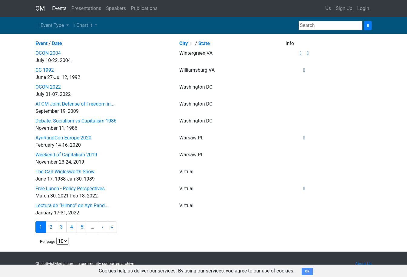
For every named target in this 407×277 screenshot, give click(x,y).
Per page (47, 241)
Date (57, 43)
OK (307, 271)
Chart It (84, 25)
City (183, 43)
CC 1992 (44, 70)
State (204, 43)
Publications (144, 8)
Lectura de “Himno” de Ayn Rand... (71, 205)
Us (328, 8)
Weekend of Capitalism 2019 (66, 155)
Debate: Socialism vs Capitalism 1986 (76, 121)
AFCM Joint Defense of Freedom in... (74, 104)
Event (41, 43)
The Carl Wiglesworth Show (64, 171)
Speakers (116, 8)
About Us (363, 263)
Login (363, 8)
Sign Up (344, 8)
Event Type (51, 25)
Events (59, 8)
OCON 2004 (48, 53)
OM (40, 8)
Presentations (86, 8)
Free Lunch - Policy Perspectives (70, 188)
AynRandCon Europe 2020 (63, 138)
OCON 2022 (48, 87)
